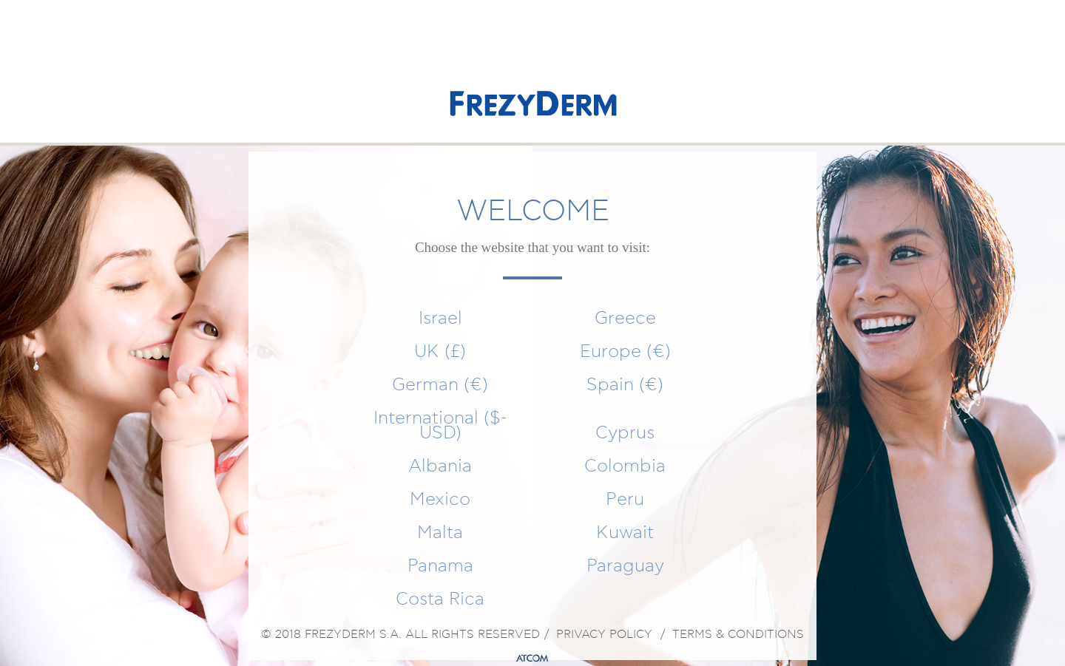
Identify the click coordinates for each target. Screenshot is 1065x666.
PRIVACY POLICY (604, 635)
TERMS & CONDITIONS (738, 635)
